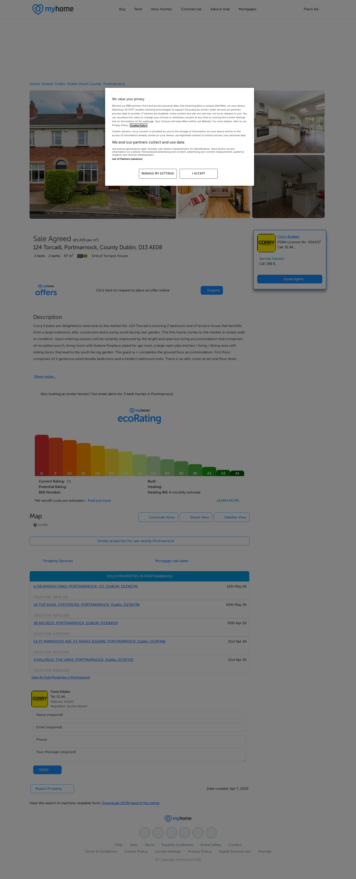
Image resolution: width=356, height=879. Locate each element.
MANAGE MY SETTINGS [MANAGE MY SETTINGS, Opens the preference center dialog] (158, 173)
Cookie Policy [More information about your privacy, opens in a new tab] (138, 125)
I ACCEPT (198, 173)
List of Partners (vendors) (127, 159)
